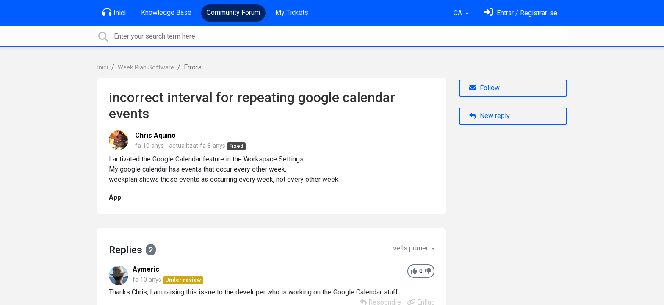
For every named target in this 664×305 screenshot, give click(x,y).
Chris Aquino (155, 135)
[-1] (428, 271)
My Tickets (291, 12)
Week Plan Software (146, 67)
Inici (114, 12)
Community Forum (233, 12)
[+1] (414, 271)
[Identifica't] (521, 13)
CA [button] (459, 13)
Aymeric (146, 269)
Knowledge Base (166, 12)
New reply (489, 116)
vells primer (411, 248)
